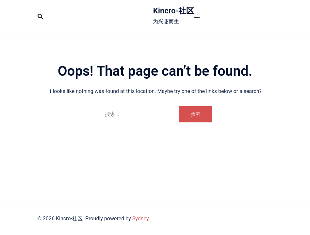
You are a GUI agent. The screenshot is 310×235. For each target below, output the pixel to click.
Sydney (140, 218)
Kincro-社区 (173, 10)
